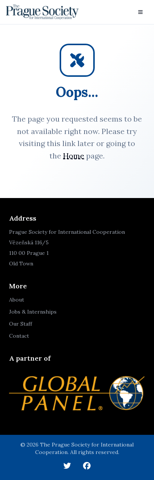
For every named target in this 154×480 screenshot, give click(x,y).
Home (73, 155)
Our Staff (20, 323)
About (16, 299)
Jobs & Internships (33, 311)
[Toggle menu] (140, 12)
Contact (19, 335)
